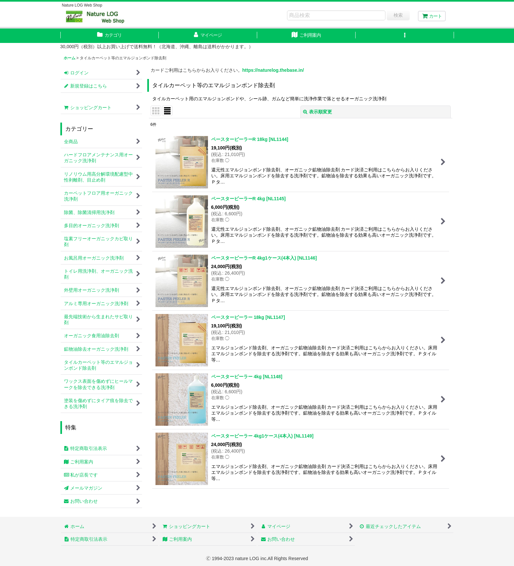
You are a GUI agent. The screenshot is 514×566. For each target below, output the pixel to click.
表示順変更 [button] (317, 111)
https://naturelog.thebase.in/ (273, 70)
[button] (405, 36)
